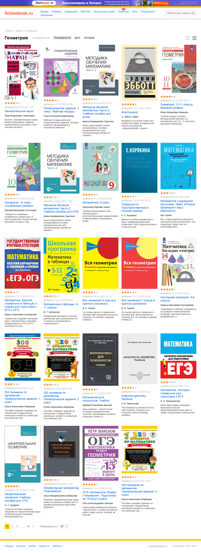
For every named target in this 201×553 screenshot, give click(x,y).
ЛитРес (32, 546)
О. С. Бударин (12, 505)
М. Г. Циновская (52, 312)
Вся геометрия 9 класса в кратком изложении (99, 302)
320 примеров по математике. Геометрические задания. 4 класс (139, 489)
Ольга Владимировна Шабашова (60, 495)
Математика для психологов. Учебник (96, 399)
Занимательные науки (19, 111)
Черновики (46, 15)
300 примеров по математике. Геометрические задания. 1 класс (22, 397)
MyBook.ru (44, 546)
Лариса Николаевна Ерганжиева (177, 305)
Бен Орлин (166, 215)
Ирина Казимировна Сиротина (98, 121)
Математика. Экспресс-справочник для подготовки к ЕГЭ (175, 393)
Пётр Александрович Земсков (98, 503)
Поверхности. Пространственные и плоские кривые (135, 207)
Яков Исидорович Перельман (20, 115)
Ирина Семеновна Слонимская (21, 314)
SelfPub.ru (57, 546)
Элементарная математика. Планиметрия (61, 489)
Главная (9, 31)
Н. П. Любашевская (170, 401)
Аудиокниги (71, 11)
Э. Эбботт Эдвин (130, 117)
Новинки (56, 11)
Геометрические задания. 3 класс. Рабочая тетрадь (61, 110)
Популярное (148, 11)
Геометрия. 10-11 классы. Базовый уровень (177, 106)
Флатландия (130, 112)
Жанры (44, 11)
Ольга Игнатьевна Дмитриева (59, 116)
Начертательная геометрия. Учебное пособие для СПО (17, 497)
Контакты (20, 546)
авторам (89, 37)
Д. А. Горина (89, 308)
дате (77, 37)
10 (28, 526)
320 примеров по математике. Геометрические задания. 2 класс (61, 397)
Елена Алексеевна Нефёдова (20, 406)
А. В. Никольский (130, 403)
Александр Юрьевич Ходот (96, 207)
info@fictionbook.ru (158, 546)
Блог (135, 11)
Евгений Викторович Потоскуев (20, 210)
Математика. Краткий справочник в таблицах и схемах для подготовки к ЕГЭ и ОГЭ (21, 305)
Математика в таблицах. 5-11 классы (61, 306)
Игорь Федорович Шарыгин (174, 112)
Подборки (123, 11)
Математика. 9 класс (96, 202)
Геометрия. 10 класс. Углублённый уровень (19, 204)
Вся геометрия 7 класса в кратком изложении (138, 302)
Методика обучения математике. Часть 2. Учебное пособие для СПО (61, 208)
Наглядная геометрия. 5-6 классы (177, 299)
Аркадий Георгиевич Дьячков (97, 405)
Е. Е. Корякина (129, 215)
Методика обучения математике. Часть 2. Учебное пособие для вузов (97, 112)
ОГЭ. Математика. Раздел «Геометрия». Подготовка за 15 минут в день (99, 495)
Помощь (9, 546)
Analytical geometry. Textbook (134, 397)
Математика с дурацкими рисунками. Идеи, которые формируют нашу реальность (177, 205)
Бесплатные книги (104, 11)
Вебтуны (86, 11)
